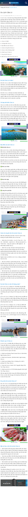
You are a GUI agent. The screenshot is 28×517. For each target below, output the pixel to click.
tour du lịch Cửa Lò (5, 314)
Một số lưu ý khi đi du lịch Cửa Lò (10, 56)
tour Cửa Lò (23, 118)
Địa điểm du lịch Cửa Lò (7, 45)
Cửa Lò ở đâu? (5, 41)
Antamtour (8, 29)
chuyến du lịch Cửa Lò (12, 36)
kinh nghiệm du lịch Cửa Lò (16, 469)
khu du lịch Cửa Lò (9, 106)
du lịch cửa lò (24, 26)
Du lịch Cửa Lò (4, 17)
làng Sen (21, 195)
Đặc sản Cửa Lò (4, 383)
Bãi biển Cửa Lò (4, 82)
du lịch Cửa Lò (16, 21)
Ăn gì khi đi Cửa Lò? (7, 54)
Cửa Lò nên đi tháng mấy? (8, 50)
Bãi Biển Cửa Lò (4, 92)
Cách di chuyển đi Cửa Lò (8, 47)
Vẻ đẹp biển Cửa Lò (6, 43)
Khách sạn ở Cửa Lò (7, 52)
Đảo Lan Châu (4, 169)
